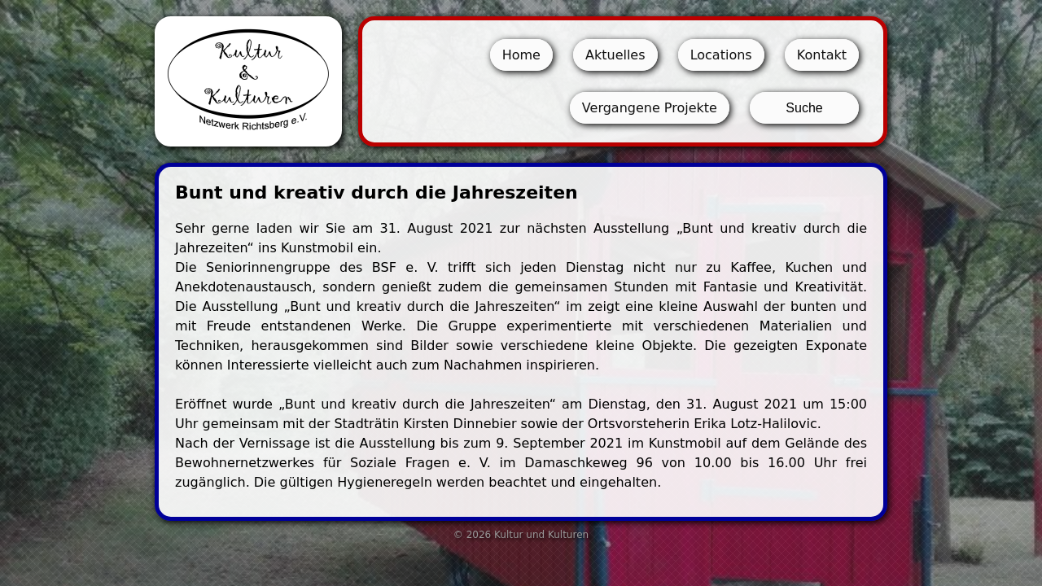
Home (521, 55)
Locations (721, 55)
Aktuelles (615, 55)
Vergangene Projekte (649, 108)
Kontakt (822, 55)
